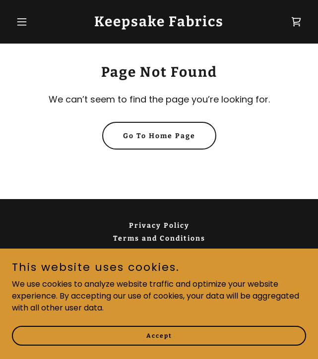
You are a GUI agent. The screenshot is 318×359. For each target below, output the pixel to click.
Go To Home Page (159, 136)
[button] (34, 22)
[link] (159, 23)
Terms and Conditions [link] (159, 238)
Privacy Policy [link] (159, 225)
